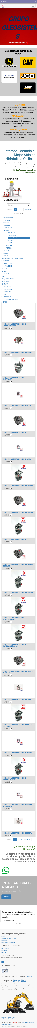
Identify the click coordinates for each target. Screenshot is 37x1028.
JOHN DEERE (7, 292)
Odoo (15, 1022)
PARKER (6, 223)
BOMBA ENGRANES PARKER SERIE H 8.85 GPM (17, 833)
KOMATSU (5, 284)
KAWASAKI (5, 274)
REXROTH (6, 250)
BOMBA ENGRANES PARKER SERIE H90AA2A (17, 459)
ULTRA (10, 243)
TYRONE (10, 240)
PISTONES (9, 248)
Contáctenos (5, 948)
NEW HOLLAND (7, 289)
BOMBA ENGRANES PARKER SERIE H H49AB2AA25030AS (14, 778)
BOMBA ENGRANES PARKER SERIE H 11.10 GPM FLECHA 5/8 (18, 672)
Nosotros (4, 940)
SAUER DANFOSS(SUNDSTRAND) (12, 258)
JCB (4, 294)
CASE (5, 302)
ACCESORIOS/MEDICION (10, 299)
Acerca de (29, 976)
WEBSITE (5, 1)
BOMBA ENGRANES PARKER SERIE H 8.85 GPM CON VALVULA (17, 725)
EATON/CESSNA (7, 263)
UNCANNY (6, 253)
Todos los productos (8, 218)
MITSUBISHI (5, 281)
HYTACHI (4, 271)
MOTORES (8, 228)
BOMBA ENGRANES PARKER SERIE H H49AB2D (17, 753)
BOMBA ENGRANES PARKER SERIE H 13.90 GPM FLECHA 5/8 (18, 565)
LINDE (3, 276)
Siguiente (28, 209)
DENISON (6, 261)
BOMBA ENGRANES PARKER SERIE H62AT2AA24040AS (13, 618)
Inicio (3, 937)
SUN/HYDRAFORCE (8, 279)
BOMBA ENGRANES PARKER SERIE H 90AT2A (17, 406)
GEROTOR (9, 245)
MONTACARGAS (8, 297)
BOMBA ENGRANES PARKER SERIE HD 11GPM (17, 352)
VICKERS (5, 256)
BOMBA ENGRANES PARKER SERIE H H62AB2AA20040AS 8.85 (14, 645)
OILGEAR (4, 268)
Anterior (10, 209)
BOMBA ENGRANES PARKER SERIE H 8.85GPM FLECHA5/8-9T (17, 805)
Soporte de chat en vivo (8, 938)
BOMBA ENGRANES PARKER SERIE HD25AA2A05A (13, 378)
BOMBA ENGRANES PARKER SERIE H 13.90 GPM (18, 486)
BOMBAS (8, 230)
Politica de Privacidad (8, 942)
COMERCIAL (7, 220)
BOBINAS (7, 225)
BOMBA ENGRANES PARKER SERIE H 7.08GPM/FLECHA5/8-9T (14, 324)
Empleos (4, 950)
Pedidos (6, 897)
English (3, 1018)
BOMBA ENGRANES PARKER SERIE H (14, 432)
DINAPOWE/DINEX (7, 266)
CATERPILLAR (6, 286)
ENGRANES (11, 233)
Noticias (3, 952)
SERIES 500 (12, 235)
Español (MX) (11, 1018)
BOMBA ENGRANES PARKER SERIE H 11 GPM (17, 699)
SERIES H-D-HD (12, 238)
